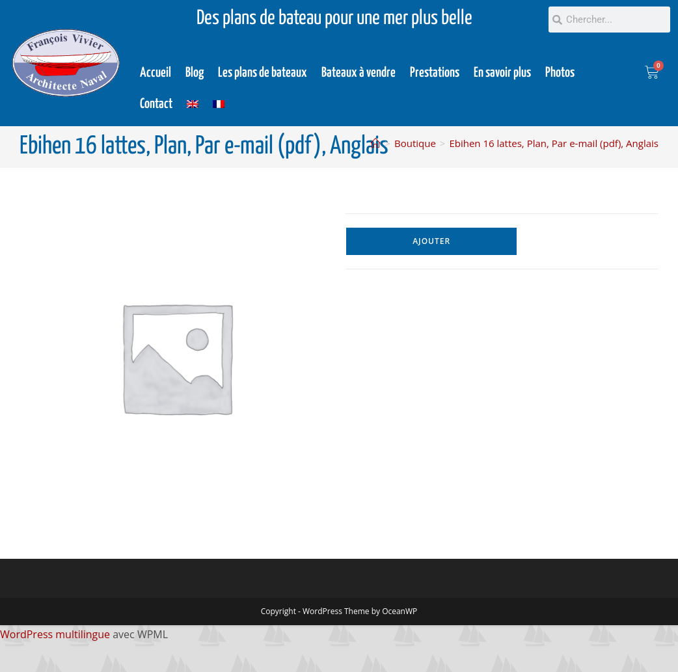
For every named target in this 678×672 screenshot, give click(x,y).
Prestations (434, 72)
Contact (156, 104)
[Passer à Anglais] (193, 104)
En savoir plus (502, 72)
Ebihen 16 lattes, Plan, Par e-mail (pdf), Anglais (553, 143)
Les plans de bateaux (262, 72)
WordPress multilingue (55, 634)
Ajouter (431, 241)
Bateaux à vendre (358, 72)
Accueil (155, 72)
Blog (194, 72)
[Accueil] (376, 143)
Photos (560, 72)
